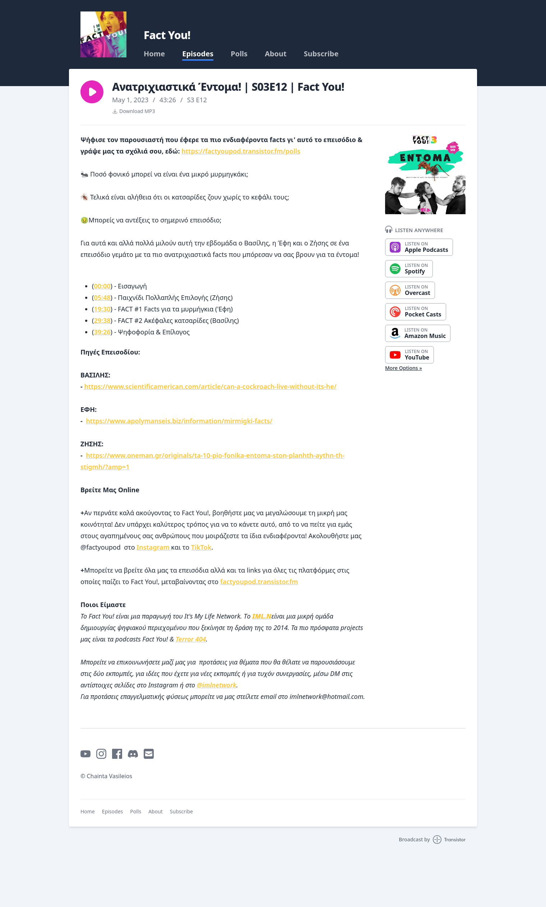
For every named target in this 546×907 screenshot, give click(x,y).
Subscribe (321, 53)
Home (154, 53)
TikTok (201, 547)
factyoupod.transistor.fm (259, 581)
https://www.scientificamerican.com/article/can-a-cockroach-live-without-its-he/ (210, 386)
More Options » (403, 368)
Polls (239, 53)
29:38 (102, 320)
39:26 (102, 332)
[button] (91, 91)
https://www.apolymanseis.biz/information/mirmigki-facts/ (179, 421)
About (276, 53)
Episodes (197, 53)
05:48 (102, 297)
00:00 (102, 286)
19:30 (102, 309)
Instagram (153, 547)
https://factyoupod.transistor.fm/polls (240, 151)
